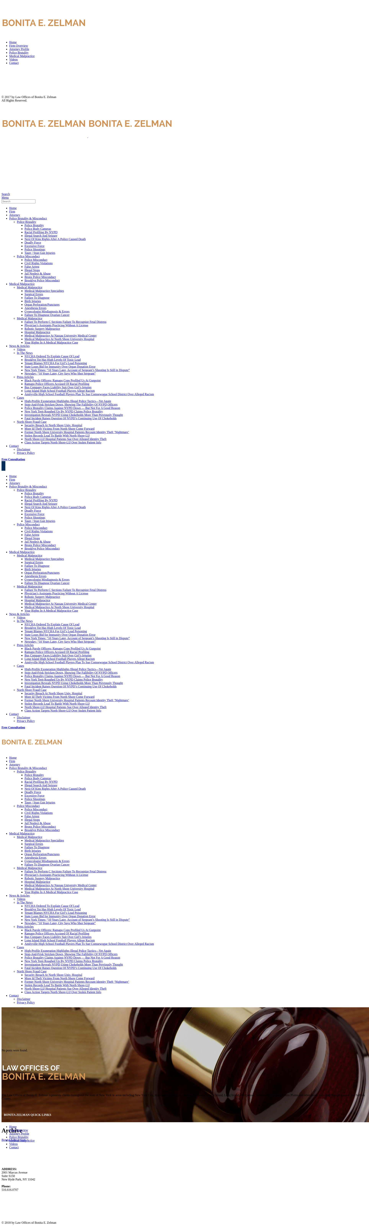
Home (13, 42)
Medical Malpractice (22, 56)
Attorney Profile (19, 49)
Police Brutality (19, 52)
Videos (13, 59)
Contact (14, 63)
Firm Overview (18, 45)
